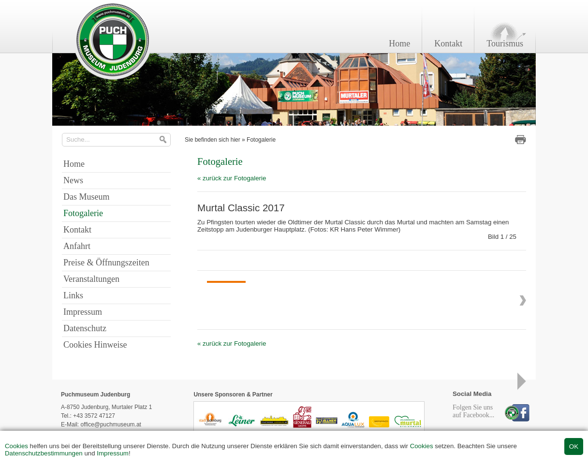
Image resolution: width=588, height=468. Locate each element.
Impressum (113, 453)
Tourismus (504, 43)
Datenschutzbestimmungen (44, 453)
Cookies (16, 446)
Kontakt (448, 43)
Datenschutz (84, 328)
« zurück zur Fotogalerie (231, 178)
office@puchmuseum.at (110, 424)
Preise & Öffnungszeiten (106, 262)
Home (399, 43)
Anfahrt (76, 246)
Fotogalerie (261, 139)
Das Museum (86, 197)
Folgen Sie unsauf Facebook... (473, 411)
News (73, 180)
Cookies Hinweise (95, 345)
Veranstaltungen (91, 279)
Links (73, 295)
